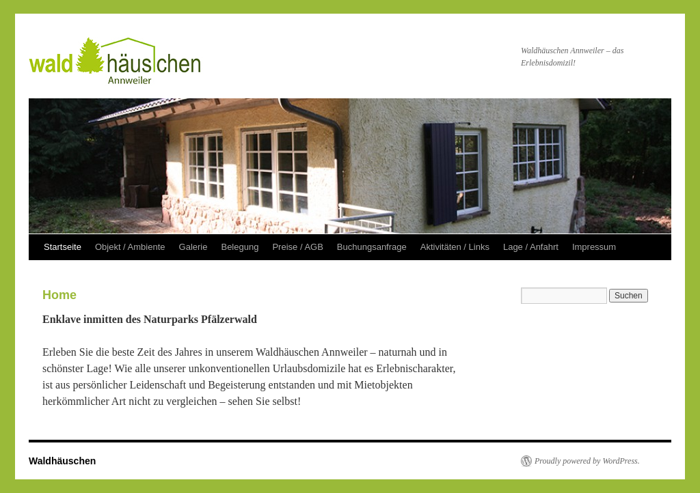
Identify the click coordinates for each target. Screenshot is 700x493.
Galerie (193, 247)
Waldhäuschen (62, 460)
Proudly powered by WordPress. (587, 461)
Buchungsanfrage (372, 247)
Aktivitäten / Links (454, 247)
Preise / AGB (297, 247)
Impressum (594, 247)
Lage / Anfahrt (530, 247)
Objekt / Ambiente (130, 247)
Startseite (62, 247)
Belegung (239, 247)
